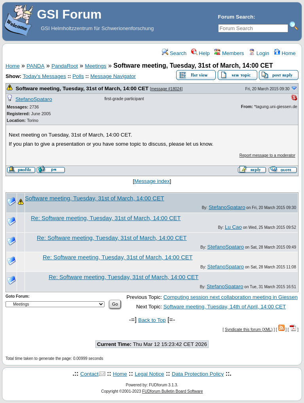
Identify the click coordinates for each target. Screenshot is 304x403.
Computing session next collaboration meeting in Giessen (230, 297)
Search (174, 53)
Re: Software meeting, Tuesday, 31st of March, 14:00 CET (106, 218)
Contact (89, 374)
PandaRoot (64, 66)
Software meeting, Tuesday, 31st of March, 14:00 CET (81, 88)
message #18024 (166, 89)
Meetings (95, 66)
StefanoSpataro (33, 99)
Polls (78, 76)
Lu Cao (233, 227)
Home (285, 53)
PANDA (35, 66)
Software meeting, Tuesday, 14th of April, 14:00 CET (224, 307)
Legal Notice (149, 374)
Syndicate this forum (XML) (249, 329)
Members (229, 53)
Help (200, 53)
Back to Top (151, 320)
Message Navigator (113, 76)
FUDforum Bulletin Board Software (172, 391)
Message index (152, 181)
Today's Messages (44, 76)
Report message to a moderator (267, 155)
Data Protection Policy (198, 374)
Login (259, 53)
